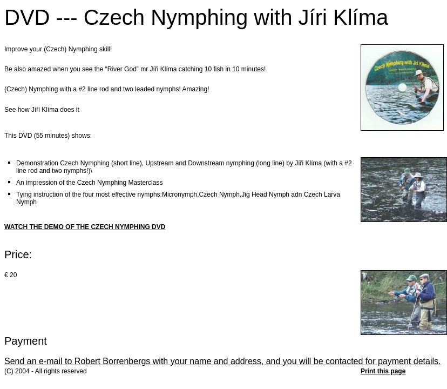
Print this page (383, 371)
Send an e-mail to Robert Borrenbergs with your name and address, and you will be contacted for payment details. (222, 361)
